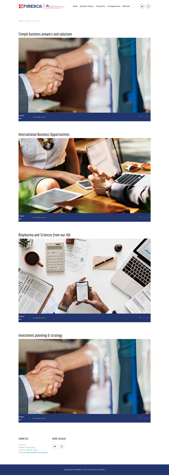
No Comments (145, 117)
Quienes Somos (87, 6)
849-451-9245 (32, 450)
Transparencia (113, 6)
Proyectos (100, 6)
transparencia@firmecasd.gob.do (35, 452)
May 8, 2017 (21, 117)
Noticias (126, 6)
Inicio (75, 6)
